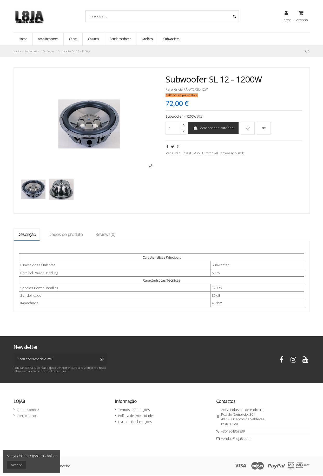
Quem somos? (28, 410)
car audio (173, 153)
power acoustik (232, 153)
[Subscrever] (102, 359)
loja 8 (187, 153)
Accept (16, 464)
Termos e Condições (134, 410)
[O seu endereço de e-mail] (55, 359)
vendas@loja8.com (235, 439)
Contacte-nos (27, 416)
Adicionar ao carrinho (213, 127)
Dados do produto (65, 234)
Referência (174, 89)
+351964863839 (233, 432)
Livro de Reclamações (135, 422)
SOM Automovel (205, 153)
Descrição (26, 234)
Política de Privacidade (135, 416)
